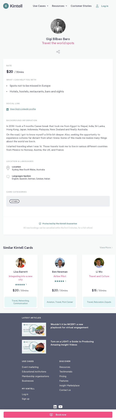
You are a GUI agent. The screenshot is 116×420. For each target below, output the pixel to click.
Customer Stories (81, 5)
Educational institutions (34, 371)
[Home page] (12, 6)
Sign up (25, 398)
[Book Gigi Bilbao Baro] (58, 27)
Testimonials (65, 371)
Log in (25, 394)
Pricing (62, 376)
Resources (59, 5)
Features (63, 380)
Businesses (28, 380)
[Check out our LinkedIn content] (55, 407)
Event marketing (30, 367)
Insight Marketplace (69, 385)
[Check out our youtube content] (60, 407)
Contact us (65, 390)
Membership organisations (35, 376)
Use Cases (40, 5)
